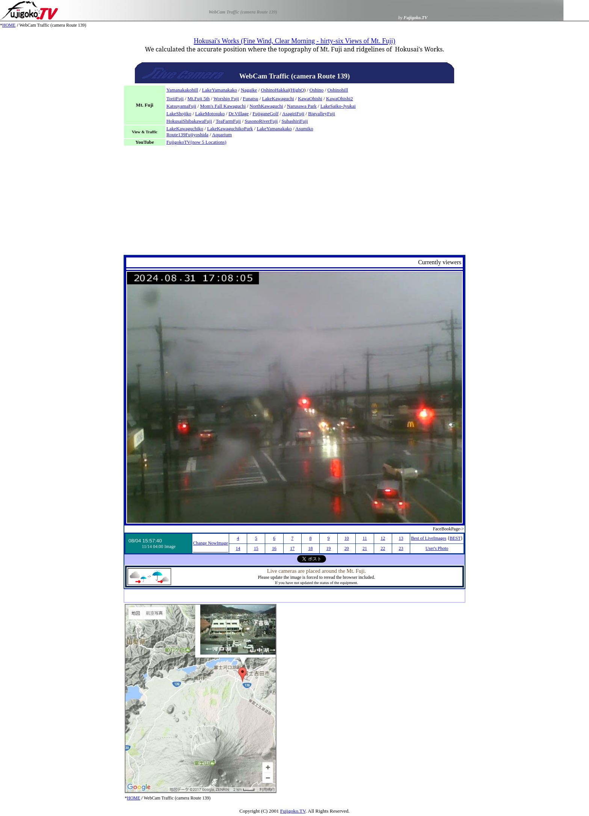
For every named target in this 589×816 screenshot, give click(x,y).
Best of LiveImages (428, 538)
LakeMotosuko (210, 113)
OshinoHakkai (275, 90)
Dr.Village (238, 113)
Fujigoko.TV (293, 811)
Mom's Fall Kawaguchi (223, 106)
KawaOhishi (310, 98)
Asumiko (304, 128)
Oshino (317, 90)
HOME (8, 25)
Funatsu (250, 98)
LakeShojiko (178, 113)
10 (346, 538)
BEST (455, 538)
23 (401, 548)
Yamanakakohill (182, 90)
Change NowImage (210, 543)
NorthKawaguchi (266, 106)
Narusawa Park (302, 106)
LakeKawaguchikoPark (230, 128)
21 (364, 548)
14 (238, 548)
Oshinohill (338, 90)
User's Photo (437, 548)
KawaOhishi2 (339, 98)
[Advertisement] (294, 202)
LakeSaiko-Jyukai (338, 106)
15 (256, 548)
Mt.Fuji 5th (198, 98)
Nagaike (249, 90)
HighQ (297, 90)
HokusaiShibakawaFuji (189, 121)
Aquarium (222, 134)
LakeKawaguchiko (184, 128)
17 (292, 548)
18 (310, 548)
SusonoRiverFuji (261, 121)
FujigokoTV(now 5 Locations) (196, 142)
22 (383, 548)
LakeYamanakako (219, 90)
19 (328, 548)
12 (383, 538)
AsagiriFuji (293, 113)
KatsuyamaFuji (181, 106)
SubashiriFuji (295, 121)
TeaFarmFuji (228, 121)
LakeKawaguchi (278, 98)
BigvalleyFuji (321, 113)
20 (346, 548)
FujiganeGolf (265, 113)
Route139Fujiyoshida (187, 134)
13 (401, 538)
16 (274, 548)
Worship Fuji (226, 98)
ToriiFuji (175, 98)
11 (364, 538)
